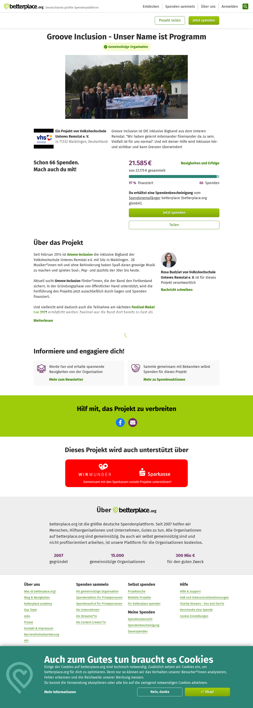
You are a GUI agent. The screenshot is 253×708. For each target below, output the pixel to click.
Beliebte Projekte (139, 597)
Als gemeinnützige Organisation (97, 591)
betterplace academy (38, 604)
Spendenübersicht (140, 619)
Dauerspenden (138, 631)
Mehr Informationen (60, 692)
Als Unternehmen (87, 610)
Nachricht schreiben (177, 290)
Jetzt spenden (204, 20)
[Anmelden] (229, 7)
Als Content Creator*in (91, 622)
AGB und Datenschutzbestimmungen (204, 597)
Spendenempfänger (144, 198)
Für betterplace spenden (144, 604)
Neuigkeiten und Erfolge (200, 163)
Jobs (27, 616)
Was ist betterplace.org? (40, 591)
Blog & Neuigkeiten (37, 597)
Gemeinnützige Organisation (128, 47)
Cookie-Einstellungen (194, 616)
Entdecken (151, 6)
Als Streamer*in (86, 616)
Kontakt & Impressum (38, 628)
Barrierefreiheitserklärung (41, 634)
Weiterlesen (43, 320)
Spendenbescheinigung (143, 625)
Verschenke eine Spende (196, 610)
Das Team (30, 610)
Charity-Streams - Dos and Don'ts (202, 604)
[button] (120, 422)
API (26, 641)
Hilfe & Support (190, 591)
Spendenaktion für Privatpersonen (99, 597)
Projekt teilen (170, 20)
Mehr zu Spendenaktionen (164, 379)
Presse (28, 622)
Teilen (174, 225)
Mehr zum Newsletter (66, 379)
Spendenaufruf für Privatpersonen (99, 604)
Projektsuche (136, 591)
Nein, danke (159, 692)
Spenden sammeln (180, 6)
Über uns (208, 6)
